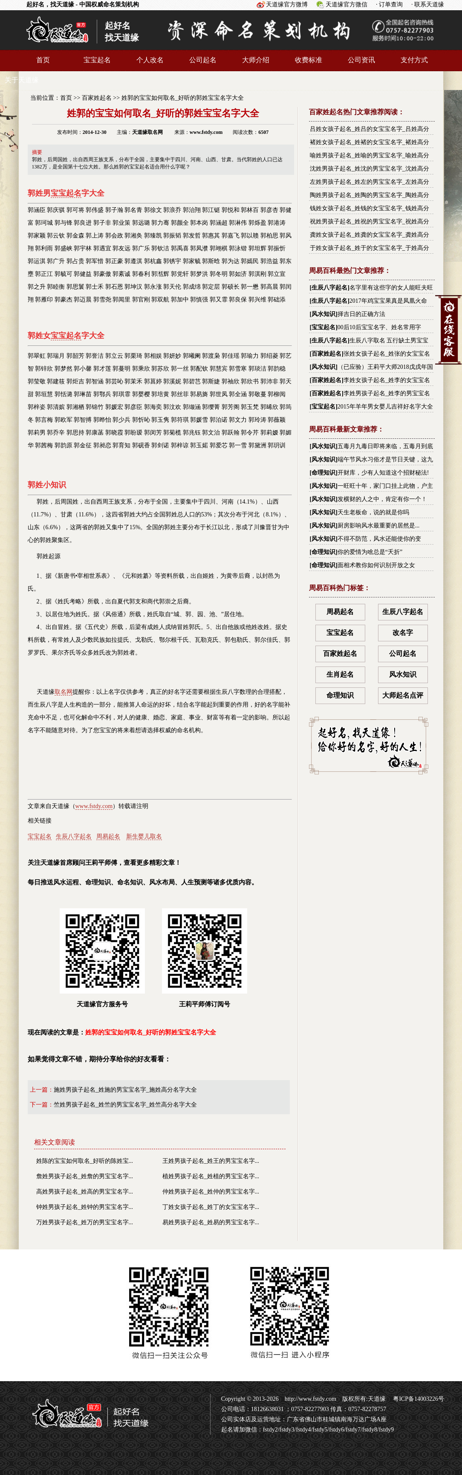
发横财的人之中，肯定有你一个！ (382, 499)
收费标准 (308, 60)
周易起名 (108, 836)
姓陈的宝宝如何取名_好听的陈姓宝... (84, 1161)
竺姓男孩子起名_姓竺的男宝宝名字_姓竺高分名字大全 (125, 1104)
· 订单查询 (389, 4)
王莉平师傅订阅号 (204, 958)
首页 (43, 60)
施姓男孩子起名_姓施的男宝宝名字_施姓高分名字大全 (125, 1090)
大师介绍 (255, 60)
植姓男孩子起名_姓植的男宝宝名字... (211, 1176)
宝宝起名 (97, 60)
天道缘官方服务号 (102, 958)
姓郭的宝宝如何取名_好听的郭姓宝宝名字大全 (182, 98)
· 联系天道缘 (427, 4)
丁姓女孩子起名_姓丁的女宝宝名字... (211, 1207)
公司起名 (203, 60)
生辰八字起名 (74, 836)
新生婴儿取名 (144, 836)
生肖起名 (340, 674)
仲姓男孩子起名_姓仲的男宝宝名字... (211, 1191)
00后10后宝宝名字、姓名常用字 (379, 327)
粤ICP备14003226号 (418, 1399)
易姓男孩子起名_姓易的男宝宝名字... (211, 1222)
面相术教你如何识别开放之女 (376, 565)
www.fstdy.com (94, 806)
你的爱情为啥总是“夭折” (370, 552)
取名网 (63, 692)
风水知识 (323, 314)
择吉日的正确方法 (361, 314)
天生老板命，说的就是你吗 (373, 512)
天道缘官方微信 (346, 4)
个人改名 (150, 60)
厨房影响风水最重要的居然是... (379, 525)
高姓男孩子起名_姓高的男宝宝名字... (84, 1191)
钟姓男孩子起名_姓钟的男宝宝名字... (84, 1207)
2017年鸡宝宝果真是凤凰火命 (388, 301)
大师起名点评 (402, 695)
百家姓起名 (97, 98)
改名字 (403, 632)
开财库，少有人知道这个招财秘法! (383, 472)
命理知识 (323, 472)
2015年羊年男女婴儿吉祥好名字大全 (385, 406)
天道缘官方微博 (287, 4)
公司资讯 (361, 60)
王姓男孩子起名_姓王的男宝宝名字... (211, 1161)
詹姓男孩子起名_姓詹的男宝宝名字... (84, 1176)
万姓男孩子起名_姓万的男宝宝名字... (84, 1222)
